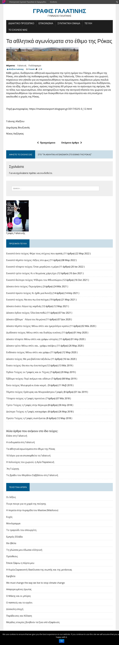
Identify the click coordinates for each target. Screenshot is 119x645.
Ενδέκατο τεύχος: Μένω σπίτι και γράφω (27, 352)
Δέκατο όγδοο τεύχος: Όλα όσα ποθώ (26, 313)
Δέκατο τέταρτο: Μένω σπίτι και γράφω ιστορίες (32, 339)
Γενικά (31, 69)
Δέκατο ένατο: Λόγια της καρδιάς (23, 306)
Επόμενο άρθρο (71, 142)
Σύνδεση (53, 2)
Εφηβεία (10, 576)
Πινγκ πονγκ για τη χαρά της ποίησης (26, 503)
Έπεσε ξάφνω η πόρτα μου (20, 563)
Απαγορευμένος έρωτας (18, 589)
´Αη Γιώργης (12, 468)
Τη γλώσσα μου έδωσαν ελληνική (24, 550)
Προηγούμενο (46, 142)
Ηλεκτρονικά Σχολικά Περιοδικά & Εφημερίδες (27, 2)
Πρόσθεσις (12, 556)
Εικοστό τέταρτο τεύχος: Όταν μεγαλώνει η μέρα (32, 266)
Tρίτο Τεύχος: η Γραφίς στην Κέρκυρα (26, 405)
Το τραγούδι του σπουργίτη (21, 530)
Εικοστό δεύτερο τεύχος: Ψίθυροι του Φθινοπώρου (34, 280)
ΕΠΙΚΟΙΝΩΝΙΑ (45, 23)
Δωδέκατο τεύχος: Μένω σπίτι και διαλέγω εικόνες (33, 332)
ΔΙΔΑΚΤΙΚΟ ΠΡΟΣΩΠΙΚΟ (21, 23)
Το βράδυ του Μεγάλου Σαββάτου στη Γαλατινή (32, 475)
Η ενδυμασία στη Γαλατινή (20, 442)
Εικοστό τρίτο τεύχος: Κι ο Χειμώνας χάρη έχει (31, 273)
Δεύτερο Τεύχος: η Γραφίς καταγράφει (26, 411)
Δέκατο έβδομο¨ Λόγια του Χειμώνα (25, 319)
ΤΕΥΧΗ (88, 23)
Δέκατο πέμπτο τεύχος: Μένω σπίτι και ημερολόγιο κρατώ (37, 326)
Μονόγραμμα (13, 523)
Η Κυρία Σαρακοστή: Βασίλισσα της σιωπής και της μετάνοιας (39, 569)
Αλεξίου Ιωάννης (15, 69)
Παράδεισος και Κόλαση (19, 615)
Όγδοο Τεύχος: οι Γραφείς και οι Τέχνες (27, 372)
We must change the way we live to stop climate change (35, 583)
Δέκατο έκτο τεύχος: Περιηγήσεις (24, 286)
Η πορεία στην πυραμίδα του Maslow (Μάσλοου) (32, 510)
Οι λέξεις (11, 497)
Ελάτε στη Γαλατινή (16, 435)
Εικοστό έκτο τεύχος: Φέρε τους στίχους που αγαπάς (34, 253)
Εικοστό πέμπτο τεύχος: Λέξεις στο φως (27, 260)
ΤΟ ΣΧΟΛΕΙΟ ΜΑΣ (17, 30)
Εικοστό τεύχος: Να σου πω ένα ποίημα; (27, 299)
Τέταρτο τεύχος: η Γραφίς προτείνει (25, 398)
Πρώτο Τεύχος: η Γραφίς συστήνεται (25, 418)
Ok (61, 641)
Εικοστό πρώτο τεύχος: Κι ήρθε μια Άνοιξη (29, 293)
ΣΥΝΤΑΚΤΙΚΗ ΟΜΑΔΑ (68, 23)
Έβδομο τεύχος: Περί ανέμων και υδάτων (28, 378)
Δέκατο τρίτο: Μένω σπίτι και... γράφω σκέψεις (31, 346)
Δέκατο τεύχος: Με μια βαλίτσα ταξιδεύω (28, 359)
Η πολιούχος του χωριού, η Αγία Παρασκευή (30, 462)
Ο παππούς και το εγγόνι (19, 602)
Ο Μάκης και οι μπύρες (18, 596)
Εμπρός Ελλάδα (14, 536)
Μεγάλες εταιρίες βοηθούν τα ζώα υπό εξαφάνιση (32, 622)
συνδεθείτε (46, 173)
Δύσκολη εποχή (14, 609)
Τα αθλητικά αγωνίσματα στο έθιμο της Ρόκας (30, 449)
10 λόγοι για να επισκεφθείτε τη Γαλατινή (28, 455)
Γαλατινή (21, 65)
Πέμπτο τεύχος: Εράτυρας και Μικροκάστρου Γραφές (34, 392)
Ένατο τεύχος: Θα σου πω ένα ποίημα (26, 365)
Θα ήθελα (11, 543)
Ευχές (9, 517)
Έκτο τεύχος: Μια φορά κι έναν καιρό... (26, 385)
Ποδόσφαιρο (34, 65)
